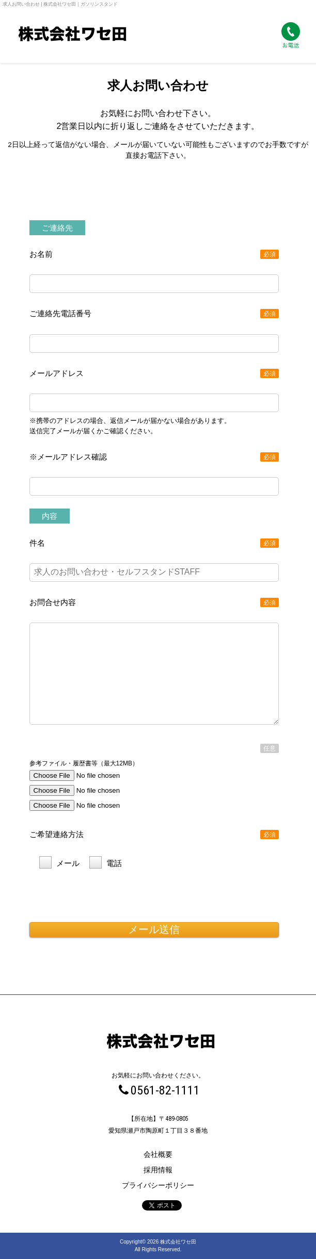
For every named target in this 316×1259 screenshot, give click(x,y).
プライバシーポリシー (158, 1185)
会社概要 (158, 1154)
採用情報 (158, 1170)
